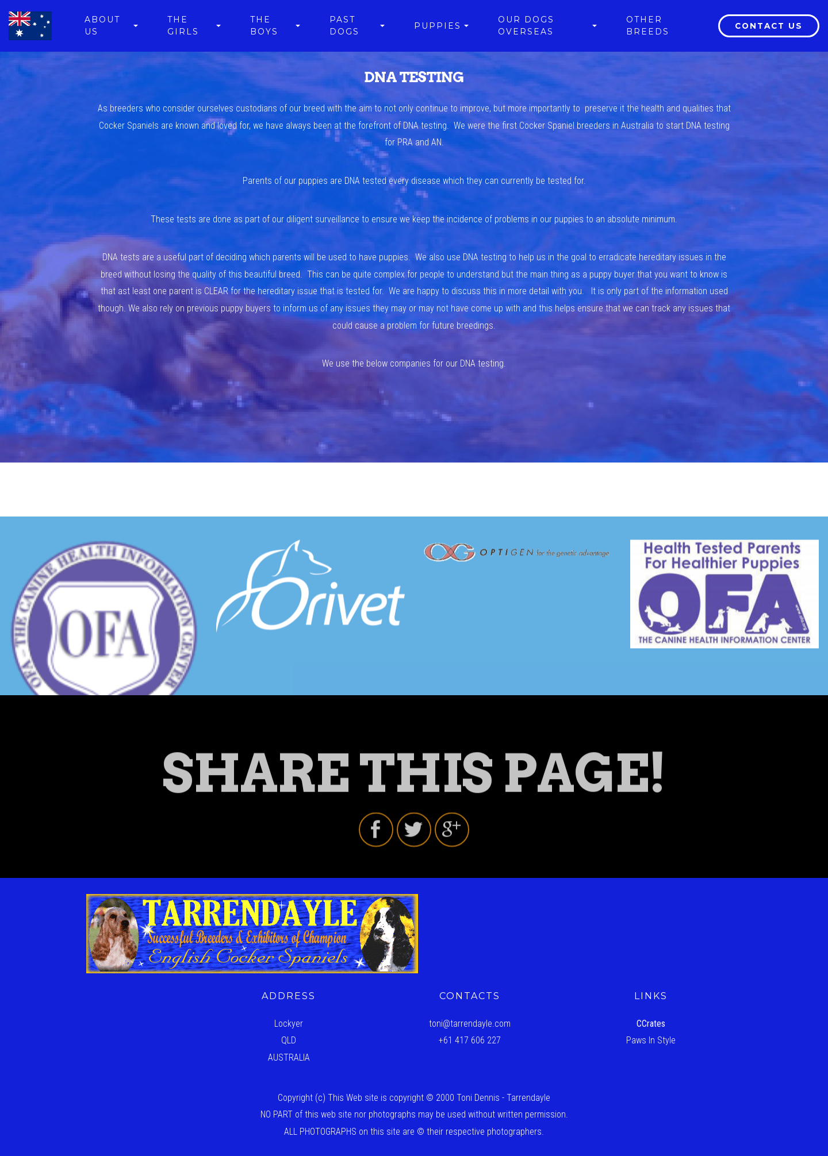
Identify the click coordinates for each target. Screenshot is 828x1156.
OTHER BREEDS (647, 25)
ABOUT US (102, 25)
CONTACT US (769, 25)
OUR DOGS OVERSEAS (526, 25)
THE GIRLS (183, 25)
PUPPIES (437, 26)
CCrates (651, 1023)
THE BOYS (264, 25)
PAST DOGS (344, 25)
